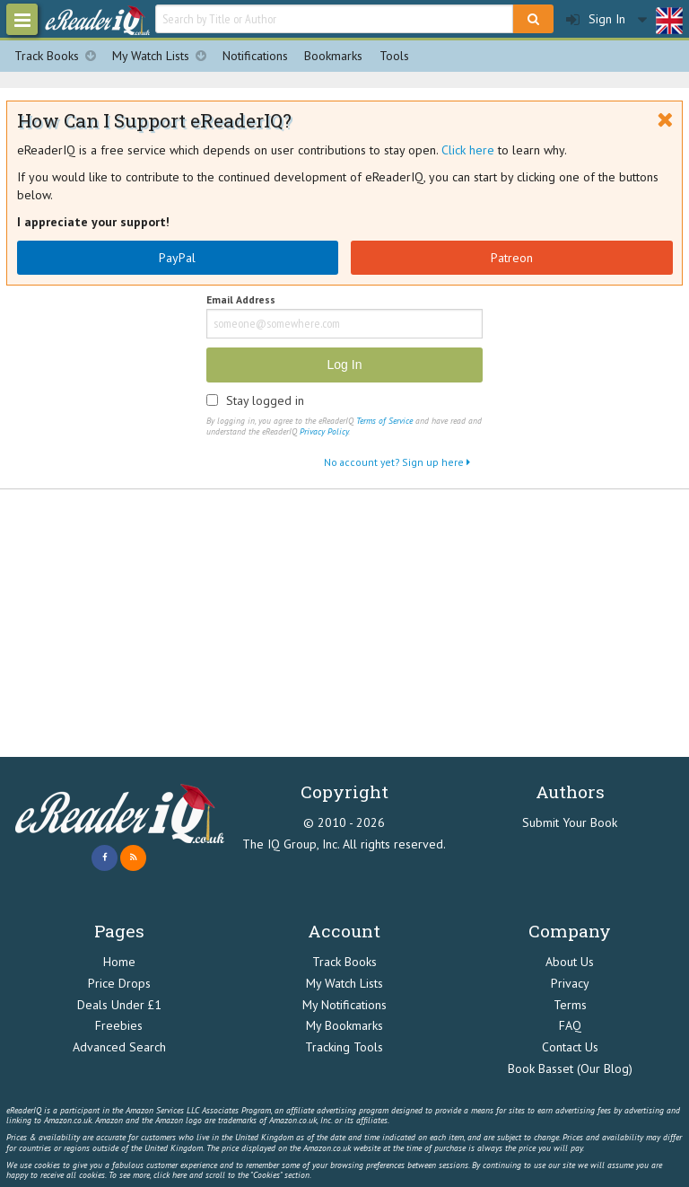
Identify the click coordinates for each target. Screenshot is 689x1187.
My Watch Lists (163, 56)
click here (170, 1175)
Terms (570, 1005)
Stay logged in (265, 400)
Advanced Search (119, 1047)
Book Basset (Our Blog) (570, 1068)
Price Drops (119, 983)
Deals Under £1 (119, 1005)
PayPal (177, 258)
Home (119, 962)
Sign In (595, 19)
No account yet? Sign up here (397, 462)
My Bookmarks (344, 1025)
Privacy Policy (324, 431)
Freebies (119, 1025)
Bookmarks (333, 56)
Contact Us (570, 1047)
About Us (569, 962)
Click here (467, 150)
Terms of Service (384, 420)
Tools (394, 56)
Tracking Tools (344, 1047)
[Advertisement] (344, 624)
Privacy (570, 983)
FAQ (570, 1025)
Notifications (255, 56)
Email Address (240, 300)
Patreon (512, 258)
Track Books (59, 56)
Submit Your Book (569, 822)
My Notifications (344, 1005)
